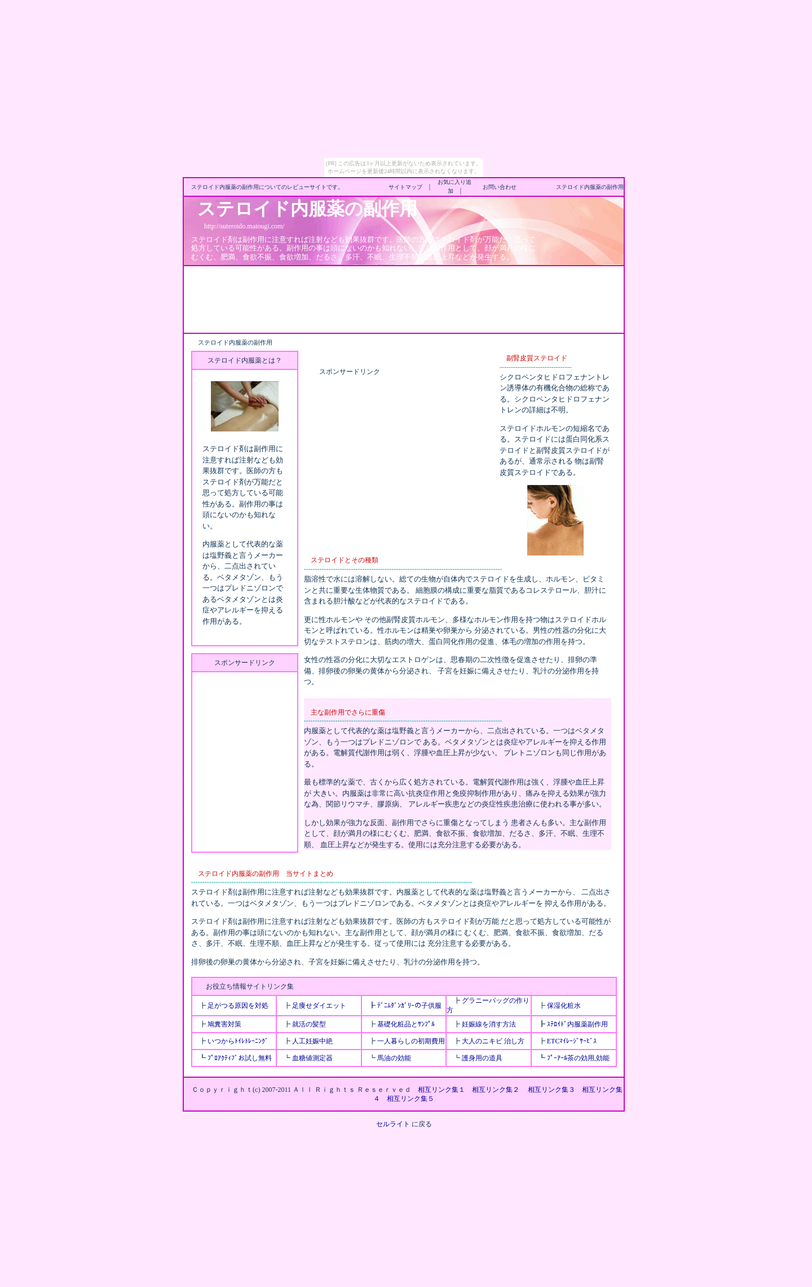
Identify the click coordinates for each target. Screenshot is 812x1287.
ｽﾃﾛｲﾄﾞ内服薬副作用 (577, 1024)
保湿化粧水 (564, 1006)
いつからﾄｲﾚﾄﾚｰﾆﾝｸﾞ (238, 1041)
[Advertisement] (403, 298)
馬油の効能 (394, 1058)
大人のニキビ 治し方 (493, 1041)
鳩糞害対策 (224, 1024)
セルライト (393, 1124)
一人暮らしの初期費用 (411, 1041)
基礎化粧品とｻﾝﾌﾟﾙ (406, 1024)
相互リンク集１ (441, 1090)
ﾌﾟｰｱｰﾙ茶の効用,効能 (578, 1058)
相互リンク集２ (495, 1090)
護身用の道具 (482, 1058)
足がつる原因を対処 (238, 1006)
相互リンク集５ (410, 1099)
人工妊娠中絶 (312, 1041)
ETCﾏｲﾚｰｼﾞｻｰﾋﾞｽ (572, 1041)
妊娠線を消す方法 (489, 1024)
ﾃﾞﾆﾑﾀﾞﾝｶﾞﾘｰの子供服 (409, 1006)
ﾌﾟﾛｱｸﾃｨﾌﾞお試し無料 (240, 1058)
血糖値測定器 (312, 1058)
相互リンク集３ (551, 1090)
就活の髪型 (309, 1024)
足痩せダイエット (319, 1006)
